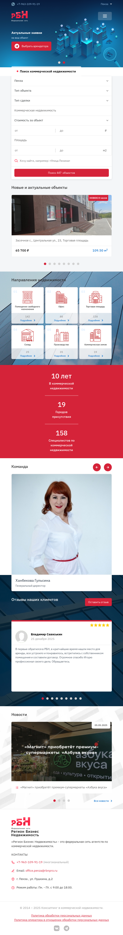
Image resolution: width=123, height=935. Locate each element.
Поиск (62, 173)
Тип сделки (22, 100)
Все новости (103, 801)
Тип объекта (22, 90)
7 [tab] (73, 263)
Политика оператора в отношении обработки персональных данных (61, 920)
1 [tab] (58, 62)
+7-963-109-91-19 (25, 4)
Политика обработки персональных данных (61, 915)
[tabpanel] (61, 33)
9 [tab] (80, 698)
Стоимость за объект (28, 120)
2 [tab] (63, 62)
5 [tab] (63, 263)
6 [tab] (68, 263)
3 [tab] (54, 263)
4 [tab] (58, 263)
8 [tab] (77, 263)
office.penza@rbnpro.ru (41, 870)
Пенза (18, 81)
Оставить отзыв (98, 602)
